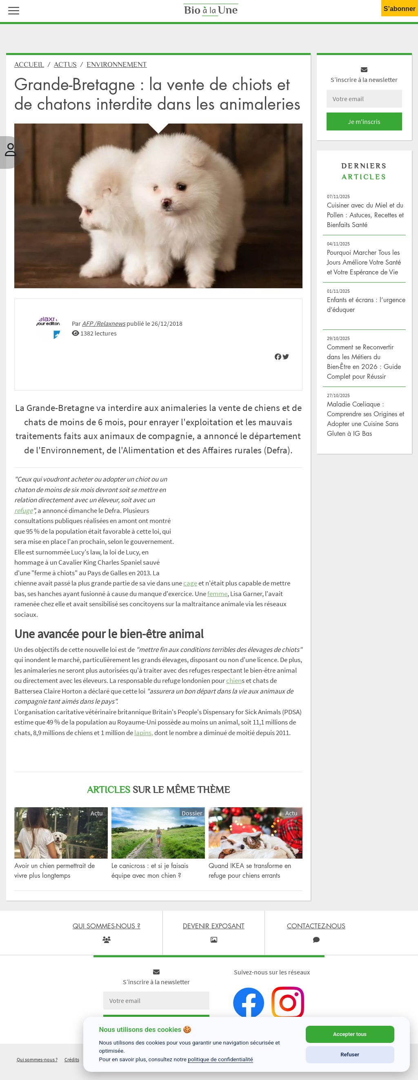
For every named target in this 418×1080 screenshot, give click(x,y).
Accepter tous (350, 1034)
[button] (12, 9)
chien (234, 680)
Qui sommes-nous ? (37, 1059)
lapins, (143, 732)
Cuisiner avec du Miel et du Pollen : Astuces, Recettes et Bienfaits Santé (365, 215)
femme (217, 593)
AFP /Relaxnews (103, 323)
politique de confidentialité (220, 1059)
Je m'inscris (364, 121)
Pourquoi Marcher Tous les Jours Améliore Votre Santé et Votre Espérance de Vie (364, 262)
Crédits (71, 1059)
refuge (23, 510)
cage (190, 583)
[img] (278, 356)
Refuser (349, 1054)
